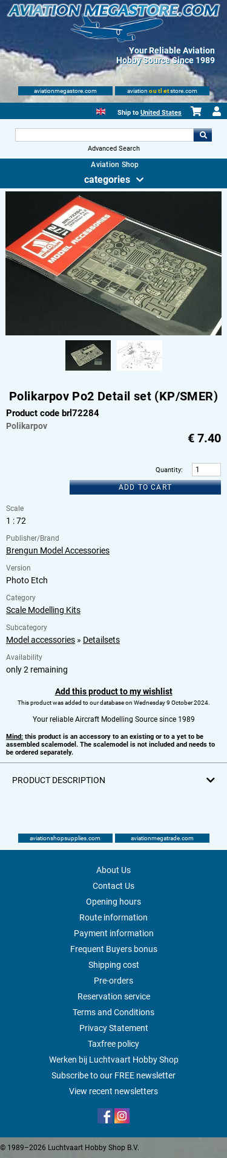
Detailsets (101, 640)
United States (161, 113)
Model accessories (40, 640)
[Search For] (104, 135)
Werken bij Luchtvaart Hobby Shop (114, 1059)
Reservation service (113, 996)
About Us (113, 870)
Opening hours (113, 901)
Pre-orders (113, 980)
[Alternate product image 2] (139, 371)
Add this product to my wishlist (114, 691)
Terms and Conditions (113, 1012)
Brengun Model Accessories (58, 550)
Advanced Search (114, 148)
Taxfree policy (113, 1044)
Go (203, 135)
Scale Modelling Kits (43, 610)
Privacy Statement (113, 1028)
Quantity (168, 470)
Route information (113, 917)
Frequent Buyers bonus (113, 949)
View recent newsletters (113, 1091)
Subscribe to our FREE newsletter (113, 1075)
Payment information (114, 933)
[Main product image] (113, 333)
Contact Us (113, 886)
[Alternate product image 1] (88, 371)
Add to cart (145, 487)
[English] (100, 110)
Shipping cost (113, 965)
